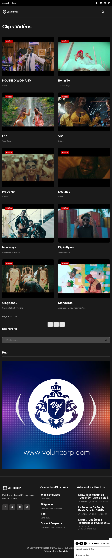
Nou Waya (9, 247)
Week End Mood (50, 494)
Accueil (5, 3)
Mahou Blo (65, 303)
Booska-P (85, 527)
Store (14, 3)
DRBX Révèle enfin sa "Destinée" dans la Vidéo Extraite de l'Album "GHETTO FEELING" (94, 499)
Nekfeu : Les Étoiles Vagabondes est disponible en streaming (94, 522)
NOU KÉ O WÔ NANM (16, 80)
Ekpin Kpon (66, 247)
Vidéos (9, 41)
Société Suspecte (51, 523)
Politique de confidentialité (56, 551)
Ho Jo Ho (8, 191)
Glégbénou (9, 303)
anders (84, 502)
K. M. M (84, 514)
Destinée (64, 191)
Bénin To (64, 80)
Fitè (4, 136)
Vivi (60, 136)
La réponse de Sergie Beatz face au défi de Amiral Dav (91, 510)
